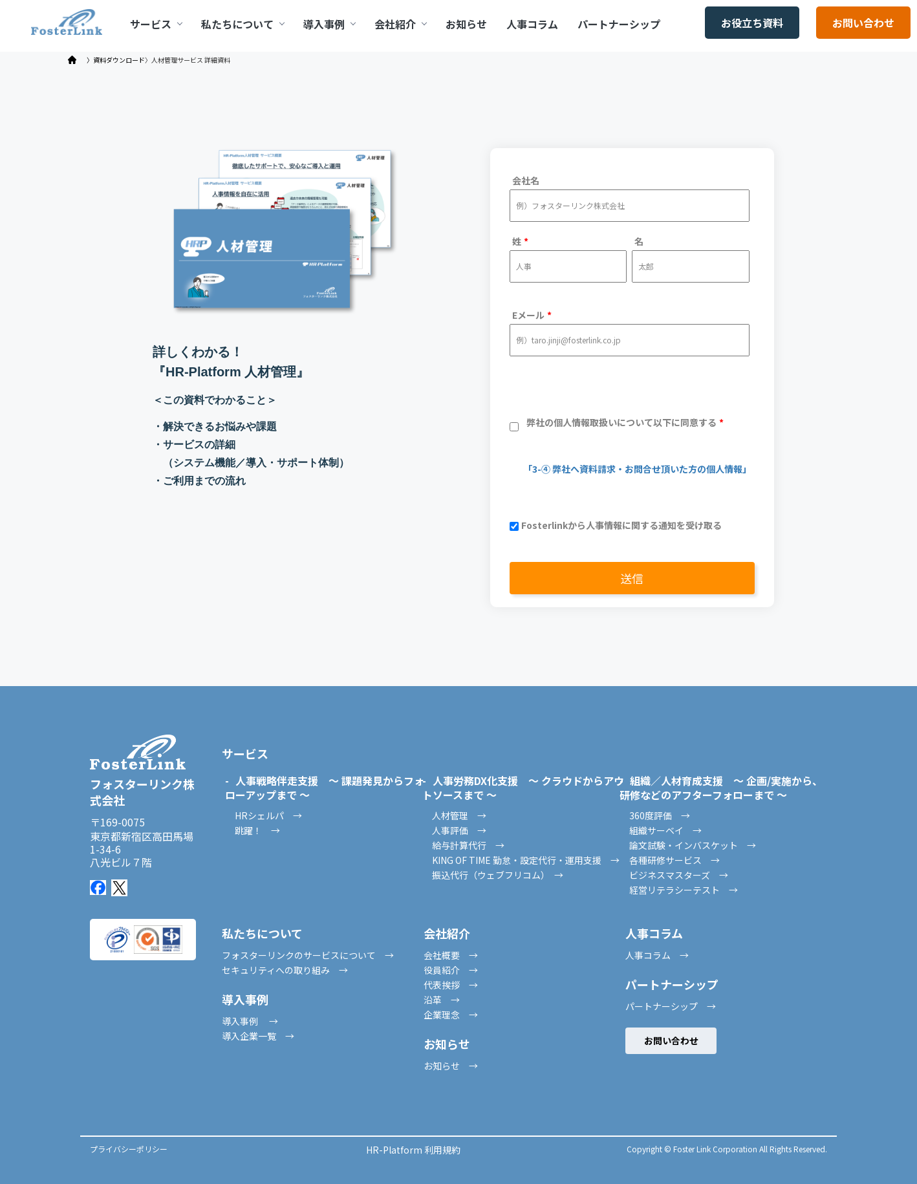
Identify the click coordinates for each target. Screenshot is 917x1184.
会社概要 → (451, 955)
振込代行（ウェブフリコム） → (497, 874)
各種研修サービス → (674, 860)
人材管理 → (459, 815)
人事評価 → (459, 830)
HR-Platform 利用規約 (413, 1149)
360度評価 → (659, 815)
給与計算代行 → (468, 845)
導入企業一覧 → (258, 1035)
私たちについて (242, 24)
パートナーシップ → (670, 1006)
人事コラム (532, 24)
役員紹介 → (451, 969)
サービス (156, 24)
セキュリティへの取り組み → (285, 969)
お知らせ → (451, 1065)
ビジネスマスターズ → (678, 874)
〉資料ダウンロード (116, 60)
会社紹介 (400, 24)
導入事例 (329, 24)
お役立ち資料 (752, 22)
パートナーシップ (618, 24)
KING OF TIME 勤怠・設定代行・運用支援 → (526, 860)
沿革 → (442, 999)
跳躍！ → (257, 830)
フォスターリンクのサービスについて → (308, 955)
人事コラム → (657, 955)
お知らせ (466, 24)
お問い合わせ (863, 22)
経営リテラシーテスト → (683, 889)
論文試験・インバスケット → (692, 845)
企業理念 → (451, 1014)
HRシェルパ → (268, 815)
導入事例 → (250, 1021)
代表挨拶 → (451, 984)
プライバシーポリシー (128, 1148)
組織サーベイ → (665, 830)
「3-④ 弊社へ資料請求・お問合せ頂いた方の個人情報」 (630, 468)
